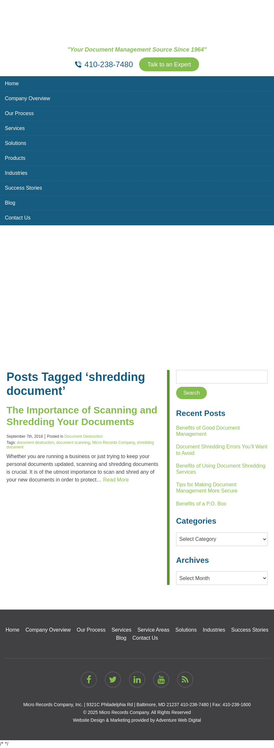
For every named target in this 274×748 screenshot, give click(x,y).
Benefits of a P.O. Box (201, 503)
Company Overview (27, 98)
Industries (16, 173)
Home (12, 83)
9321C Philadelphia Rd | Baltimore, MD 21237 (132, 704)
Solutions (15, 143)
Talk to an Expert (169, 64)
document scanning (73, 442)
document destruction (35, 442)
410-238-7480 (194, 704)
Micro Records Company (113, 442)
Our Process (19, 113)
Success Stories (23, 188)
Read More (116, 479)
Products (15, 158)
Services (15, 128)
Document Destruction (83, 436)
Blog (10, 203)
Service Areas (153, 630)
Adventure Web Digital (178, 720)
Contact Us (17, 217)
